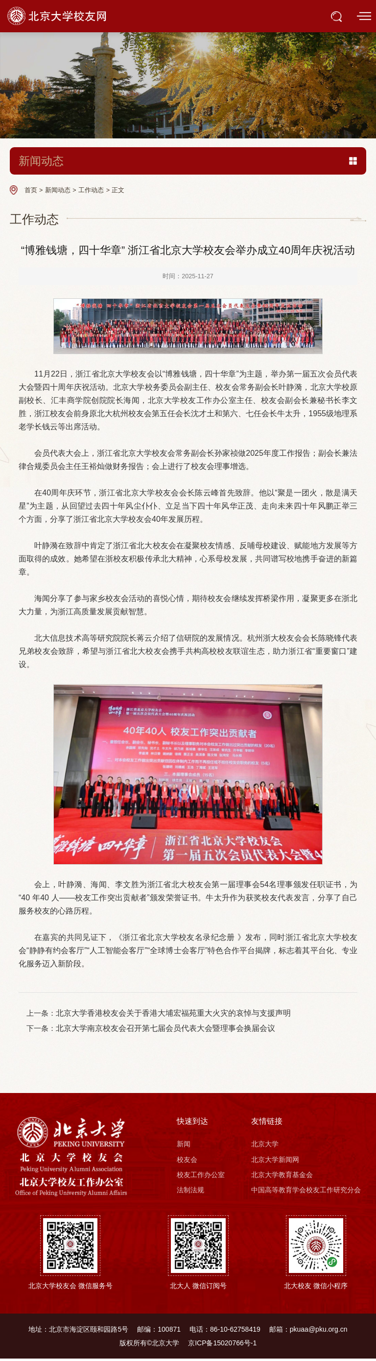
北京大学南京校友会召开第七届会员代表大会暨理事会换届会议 (168, 1030)
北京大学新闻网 (275, 1161)
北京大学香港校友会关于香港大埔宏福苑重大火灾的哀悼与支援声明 (176, 1013)
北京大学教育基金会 (282, 1177)
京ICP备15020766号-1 (222, 1345)
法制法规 (190, 1192)
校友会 (187, 1161)
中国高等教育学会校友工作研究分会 (306, 1192)
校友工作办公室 (201, 1177)
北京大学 (265, 1146)
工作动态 (91, 190)
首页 (30, 190)
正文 (118, 190)
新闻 (183, 1146)
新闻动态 (57, 190)
